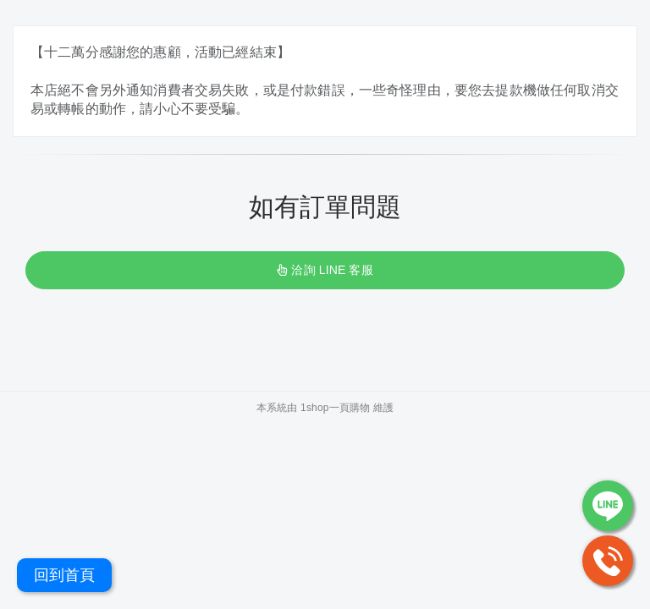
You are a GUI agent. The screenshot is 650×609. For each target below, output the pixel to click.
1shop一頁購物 (335, 408)
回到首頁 (64, 575)
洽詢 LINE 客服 (324, 270)
